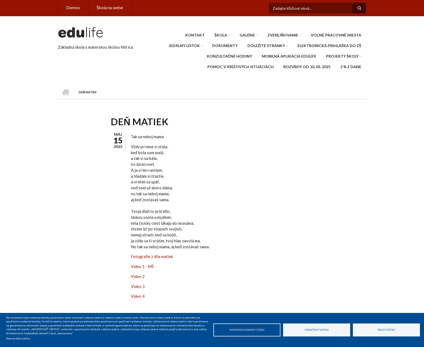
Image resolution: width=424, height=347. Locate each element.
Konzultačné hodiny (229, 56)
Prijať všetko (386, 330)
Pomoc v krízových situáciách (240, 66)
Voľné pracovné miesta (336, 35)
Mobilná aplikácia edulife (289, 56)
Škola (220, 35)
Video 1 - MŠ (142, 266)
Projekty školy (342, 56)
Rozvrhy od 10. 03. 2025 (306, 66)
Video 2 (138, 276)
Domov (73, 7)
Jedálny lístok (184, 45)
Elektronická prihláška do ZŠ (329, 45)
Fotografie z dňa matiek (152, 256)
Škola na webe (110, 7)
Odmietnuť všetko (317, 330)
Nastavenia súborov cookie (246, 330)
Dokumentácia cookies (18, 338)
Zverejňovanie (282, 35)
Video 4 (138, 296)
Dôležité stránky (266, 45)
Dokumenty (225, 45)
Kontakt (195, 35)
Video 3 (138, 286)
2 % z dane (350, 66)
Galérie (247, 35)
